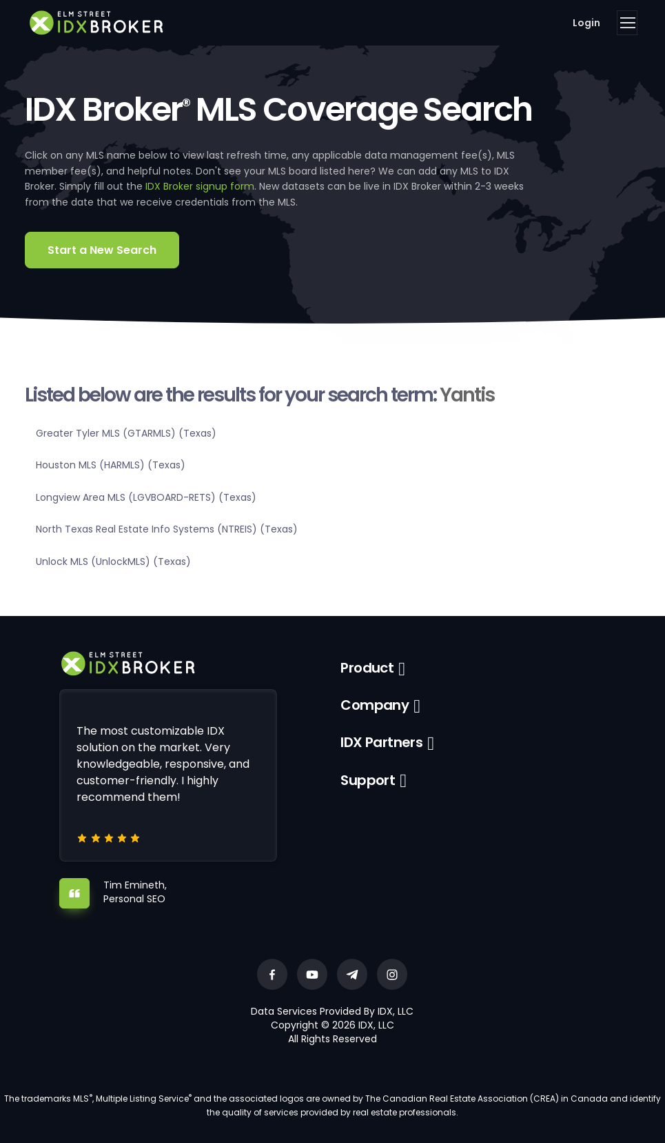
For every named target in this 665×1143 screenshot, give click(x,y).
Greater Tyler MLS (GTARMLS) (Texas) (126, 433)
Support (367, 780)
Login (586, 23)
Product (366, 667)
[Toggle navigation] (627, 22)
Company (374, 705)
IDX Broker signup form (199, 186)
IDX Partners (381, 742)
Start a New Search (102, 250)
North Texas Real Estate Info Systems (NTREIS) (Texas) (167, 529)
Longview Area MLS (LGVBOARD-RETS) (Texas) (146, 497)
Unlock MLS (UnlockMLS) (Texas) (113, 561)
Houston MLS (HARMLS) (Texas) (110, 465)
